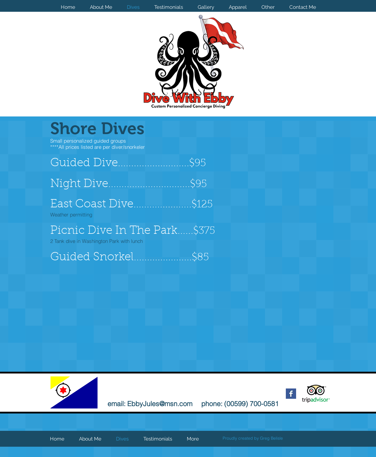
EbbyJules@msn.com (159, 403)
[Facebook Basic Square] (291, 393)
